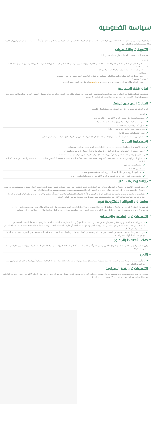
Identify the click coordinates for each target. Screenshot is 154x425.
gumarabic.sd (94, 82)
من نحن (115, 8)
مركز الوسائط (94, 8)
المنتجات (124, 8)
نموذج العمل (105, 8)
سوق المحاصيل (72, 8)
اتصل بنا (83, 8)
